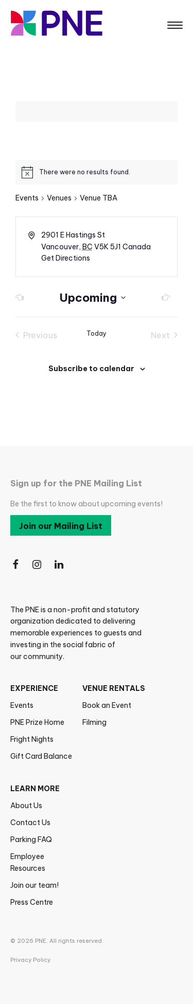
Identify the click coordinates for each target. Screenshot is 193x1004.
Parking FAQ (31, 839)
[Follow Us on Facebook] (15, 564)
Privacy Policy (30, 959)
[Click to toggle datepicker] (93, 297)
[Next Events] (162, 297)
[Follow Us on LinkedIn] (60, 564)
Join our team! (34, 885)
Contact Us (30, 822)
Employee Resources (27, 862)
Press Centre (31, 902)
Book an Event (106, 705)
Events (27, 198)
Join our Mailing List (60, 526)
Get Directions (65, 258)
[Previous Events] (22, 297)
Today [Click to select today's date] (96, 333)
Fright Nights (32, 739)
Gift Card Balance (41, 756)
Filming (94, 722)
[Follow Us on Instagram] (37, 564)
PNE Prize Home (37, 722)
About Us (26, 805)
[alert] (84, 172)
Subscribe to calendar (91, 368)
